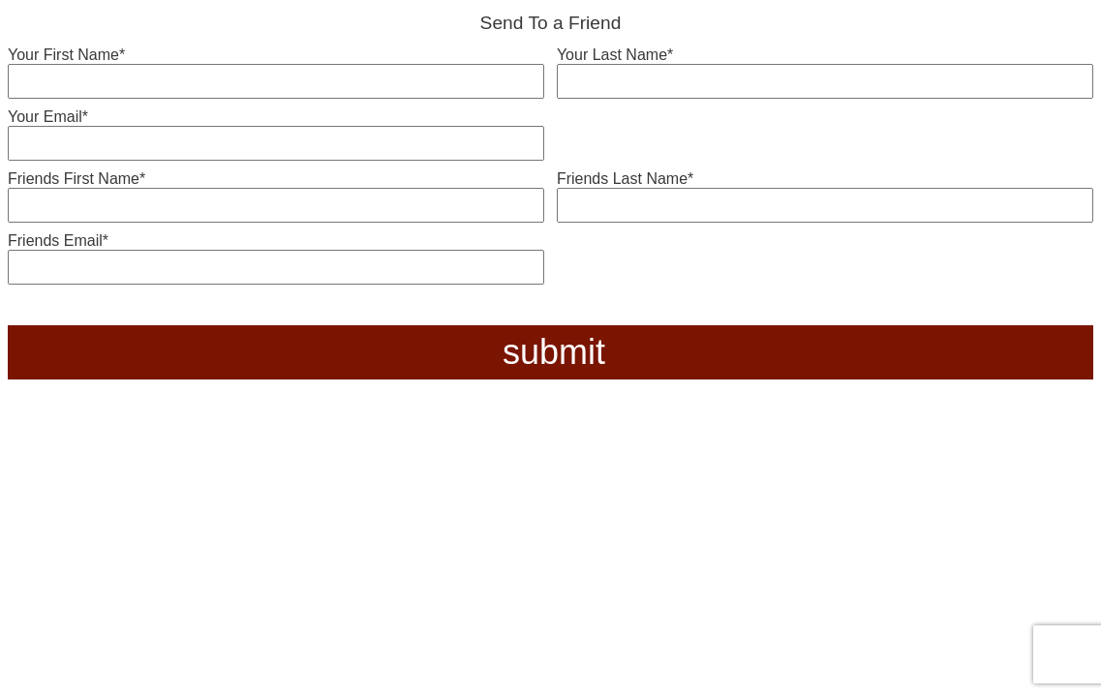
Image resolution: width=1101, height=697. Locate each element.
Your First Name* (66, 54)
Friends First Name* (76, 178)
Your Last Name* (615, 54)
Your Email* (48, 116)
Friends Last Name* (625, 178)
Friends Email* (58, 240)
